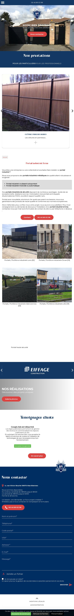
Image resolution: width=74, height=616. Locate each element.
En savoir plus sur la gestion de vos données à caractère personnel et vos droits (33, 581)
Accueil (5, 157)
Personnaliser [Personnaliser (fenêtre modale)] (57, 614)
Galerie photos (11, 399)
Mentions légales (37, 601)
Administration (37, 605)
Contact (27, 217)
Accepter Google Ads (22, 446)
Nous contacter (37, 34)
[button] (2, 450)
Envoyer (66, 585)
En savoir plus (37, 456)
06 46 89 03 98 (37, 3)
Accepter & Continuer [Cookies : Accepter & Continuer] (21, 614)
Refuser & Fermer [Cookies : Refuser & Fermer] (40, 614)
